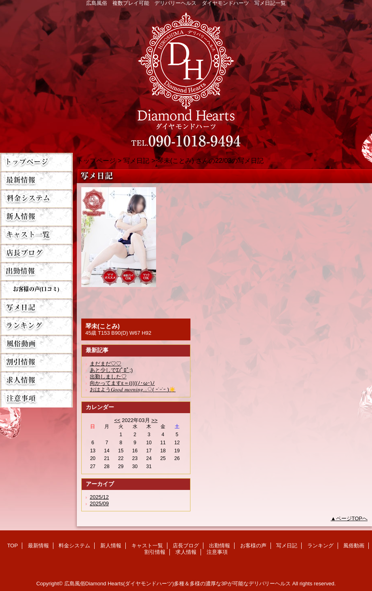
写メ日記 (36, 307)
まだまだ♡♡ (105, 364)
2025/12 (99, 497)
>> (154, 420)
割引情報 (36, 362)
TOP (36, 162)
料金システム (36, 198)
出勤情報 (36, 271)
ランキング (36, 326)
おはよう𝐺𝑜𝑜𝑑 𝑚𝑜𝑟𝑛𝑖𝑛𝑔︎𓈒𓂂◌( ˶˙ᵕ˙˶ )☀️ (132, 389)
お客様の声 (36, 289)
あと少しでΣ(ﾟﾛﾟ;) (111, 370)
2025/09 (99, 503)
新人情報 (36, 216)
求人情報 (36, 380)
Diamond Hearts (186, 77)
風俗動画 (36, 344)
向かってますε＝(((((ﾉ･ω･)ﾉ (122, 383)
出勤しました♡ (108, 377)
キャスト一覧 (36, 235)
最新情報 (36, 180)
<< (117, 420)
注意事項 (36, 398)
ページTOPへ (352, 518)
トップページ (96, 160)
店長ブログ (36, 253)
